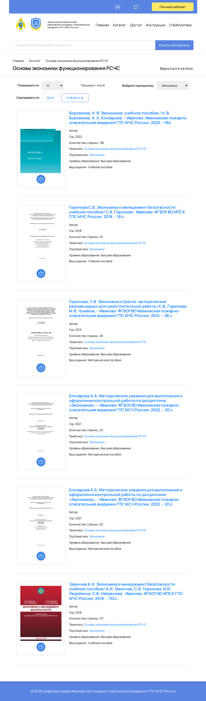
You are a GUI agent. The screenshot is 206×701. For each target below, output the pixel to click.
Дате (50, 98)
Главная (102, 25)
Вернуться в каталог (177, 68)
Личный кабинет (172, 6)
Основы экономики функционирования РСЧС (115, 149)
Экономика (97, 155)
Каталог (119, 25)
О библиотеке (180, 25)
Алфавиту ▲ (75, 98)
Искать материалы (174, 45)
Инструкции (155, 25)
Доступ (136, 25)
